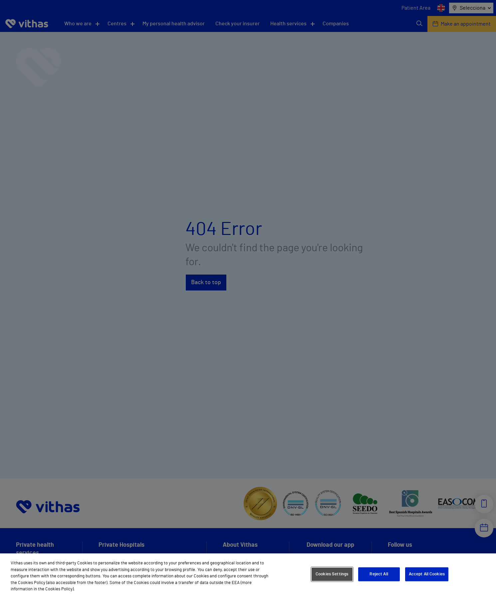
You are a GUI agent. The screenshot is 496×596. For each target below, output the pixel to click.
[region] (248, 574)
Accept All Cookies (427, 574)
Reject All (379, 574)
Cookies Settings (332, 574)
